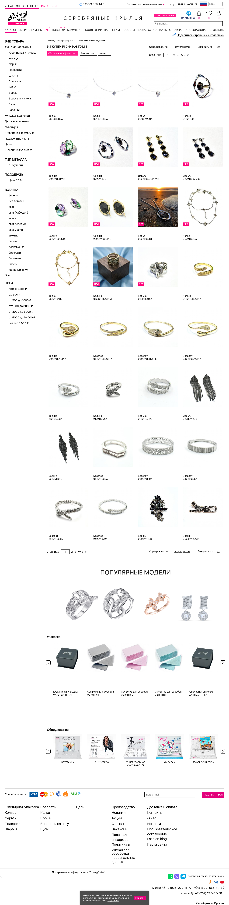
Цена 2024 (16, 180)
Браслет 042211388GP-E (147, 357)
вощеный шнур (18, 269)
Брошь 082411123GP (190, 537)
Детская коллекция (17, 121)
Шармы (13, 75)
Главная (50, 41)
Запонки (14, 110)
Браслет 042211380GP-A (102, 357)
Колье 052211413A (190, 237)
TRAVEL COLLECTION (203, 762)
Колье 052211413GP (56, 297)
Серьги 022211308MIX (57, 237)
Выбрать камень (30, 30)
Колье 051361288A (100, 117)
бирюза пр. (16, 258)
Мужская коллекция (18, 115)
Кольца (13, 58)
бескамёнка (16, 247)
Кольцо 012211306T (190, 117)
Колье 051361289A (145, 117)
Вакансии (49, 6)
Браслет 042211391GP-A (192, 357)
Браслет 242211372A (100, 537)
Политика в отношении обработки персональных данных (123, 853)
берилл (13, 241)
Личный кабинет (186, 4)
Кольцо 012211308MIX (57, 177)
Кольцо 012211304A (145, 297)
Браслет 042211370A (145, 477)
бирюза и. (15, 252)
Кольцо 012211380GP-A (192, 297)
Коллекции (93, 30)
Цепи (8, 144)
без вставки (16, 201)
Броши (13, 92)
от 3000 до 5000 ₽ (21, 311)
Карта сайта (157, 844)
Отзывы (218, 30)
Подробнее (113, 900)
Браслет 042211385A (190, 477)
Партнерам (112, 30)
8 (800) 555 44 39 (92, 4)
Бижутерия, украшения (66, 41)
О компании (178, 30)
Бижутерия (75, 30)
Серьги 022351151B (55, 477)
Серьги (13, 64)
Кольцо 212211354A (100, 417)
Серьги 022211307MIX (191, 177)
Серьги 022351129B (190, 417)
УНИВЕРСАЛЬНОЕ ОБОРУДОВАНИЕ (135, 763)
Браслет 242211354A (56, 537)
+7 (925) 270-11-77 (176, 888)
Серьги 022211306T (100, 177)
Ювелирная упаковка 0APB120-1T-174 (65, 693)
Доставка (144, 30)
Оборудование (200, 30)
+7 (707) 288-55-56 (206, 893)
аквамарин (16, 229)
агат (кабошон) (18, 212)
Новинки (58, 30)
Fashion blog (157, 839)
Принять (139, 898)
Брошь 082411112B (145, 537)
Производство (123, 807)
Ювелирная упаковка (22, 52)
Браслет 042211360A (100, 477)
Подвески (15, 69)
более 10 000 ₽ (19, 323)
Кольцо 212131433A (55, 417)
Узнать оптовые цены (22, 6)
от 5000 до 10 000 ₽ (22, 317)
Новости (128, 30)
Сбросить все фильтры (61, 53)
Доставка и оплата (162, 807)
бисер (13, 264)
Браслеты (15, 81)
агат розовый (17, 224)
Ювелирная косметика (19, 132)
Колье (13, 87)
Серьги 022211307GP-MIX (148, 177)
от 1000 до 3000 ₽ (21, 306)
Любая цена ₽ (18, 288)
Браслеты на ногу (20, 98)
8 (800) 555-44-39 (209, 888)
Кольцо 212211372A (145, 417)
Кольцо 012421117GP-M (102, 297)
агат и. (13, 218)
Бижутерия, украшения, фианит (92, 41)
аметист (14, 235)
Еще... (8, 275)
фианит (13, 195)
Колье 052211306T (145, 237)
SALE (47, 30)
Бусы (12, 104)
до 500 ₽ (14, 294)
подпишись (188, 15)
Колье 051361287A (56, 117)
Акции (117, 818)
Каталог (11, 30)
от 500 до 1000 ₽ (20, 300)
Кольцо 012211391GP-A (57, 357)
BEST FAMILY (67, 762)
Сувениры (11, 127)
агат (11, 206)
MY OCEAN (169, 762)
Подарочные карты (17, 138)
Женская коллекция (18, 47)
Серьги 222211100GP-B (102, 237)
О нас (151, 818)
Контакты (160, 30)
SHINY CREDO (102, 762)
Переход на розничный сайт (144, 4)
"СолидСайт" (97, 872)
